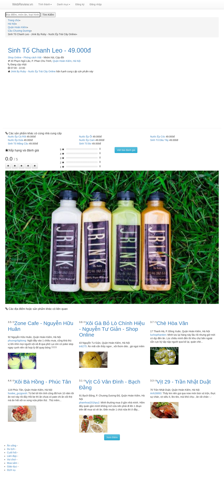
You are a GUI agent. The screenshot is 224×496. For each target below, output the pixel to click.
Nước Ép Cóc (157, 136)
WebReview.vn (22, 4)
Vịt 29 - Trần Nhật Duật (184, 382)
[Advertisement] (112, 99)
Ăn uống (11, 445)
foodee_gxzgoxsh (17, 393)
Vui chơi (11, 459)
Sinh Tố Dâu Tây (159, 140)
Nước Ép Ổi (85, 136)
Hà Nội (76, 61)
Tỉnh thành (45, 4)
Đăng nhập (96, 4)
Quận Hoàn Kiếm (62, 61)
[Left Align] (8, 166)
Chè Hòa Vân (172, 323)
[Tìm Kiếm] (48, 14)
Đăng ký (79, 4)
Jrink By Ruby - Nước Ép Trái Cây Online (33, 71)
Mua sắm (12, 463)
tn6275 (83, 346)
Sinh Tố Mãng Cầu (18, 143)
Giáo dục (12, 466)
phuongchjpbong (17, 340)
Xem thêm (112, 437)
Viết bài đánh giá (126, 150)
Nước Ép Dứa (15, 140)
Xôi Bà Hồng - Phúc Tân (42, 382)
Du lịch (11, 449)
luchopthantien (158, 334)
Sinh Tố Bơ (85, 143)
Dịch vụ (11, 470)
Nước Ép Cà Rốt (17, 136)
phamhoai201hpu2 (89, 402)
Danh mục (63, 4)
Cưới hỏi (11, 452)
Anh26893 (155, 393)
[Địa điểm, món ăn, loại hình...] (22, 14)
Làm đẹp (12, 456)
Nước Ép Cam (87, 140)
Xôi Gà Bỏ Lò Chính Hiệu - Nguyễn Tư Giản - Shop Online (112, 329)
